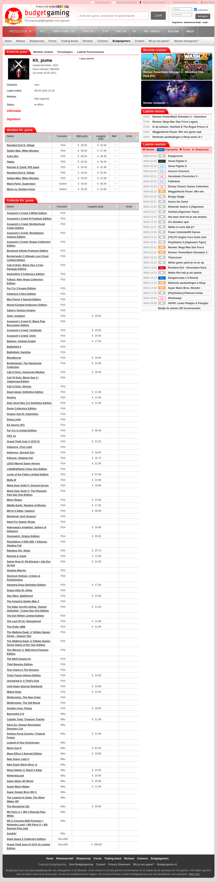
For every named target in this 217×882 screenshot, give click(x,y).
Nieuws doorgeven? (186, 41)
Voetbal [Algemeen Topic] (178, 211)
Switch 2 (90, 31)
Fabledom (169, 181)
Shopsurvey (36, 41)
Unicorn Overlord (173, 171)
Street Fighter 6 (172, 161)
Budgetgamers (121, 41)
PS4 (106, 31)
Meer (190, 31)
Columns (102, 41)
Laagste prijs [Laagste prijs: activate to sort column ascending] (101, 137)
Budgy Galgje (171, 196)
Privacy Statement (119, 864)
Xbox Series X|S (65, 31)
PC (135, 31)
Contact (139, 41)
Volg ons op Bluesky (126, 2)
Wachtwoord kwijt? (192, 22)
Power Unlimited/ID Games (179, 232)
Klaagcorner (170, 156)
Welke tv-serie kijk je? (176, 227)
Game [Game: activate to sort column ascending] (10, 136)
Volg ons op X (102, 2)
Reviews (88, 41)
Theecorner (170, 257)
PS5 (43, 31)
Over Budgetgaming (81, 864)
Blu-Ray (174, 31)
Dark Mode (209, 2)
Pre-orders (153, 31)
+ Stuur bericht (86, 59)
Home (8, 41)
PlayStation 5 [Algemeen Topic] (182, 242)
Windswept (170, 298)
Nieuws (20, 41)
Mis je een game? (159, 41)
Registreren (177, 22)
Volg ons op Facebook (154, 2)
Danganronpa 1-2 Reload (178, 277)
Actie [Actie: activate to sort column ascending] (129, 136)
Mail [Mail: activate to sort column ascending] (114, 136)
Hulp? (205, 22)
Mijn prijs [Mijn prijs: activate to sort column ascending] (82, 136)
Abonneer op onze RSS (185, 2)
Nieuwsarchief (64, 858)
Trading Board (69, 41)
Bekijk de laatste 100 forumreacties (179, 308)
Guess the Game (173, 201)
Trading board (112, 858)
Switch (121, 31)
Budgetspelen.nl (167, 864)
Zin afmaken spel (173, 222)
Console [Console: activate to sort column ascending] (62, 136)
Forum (52, 41)
